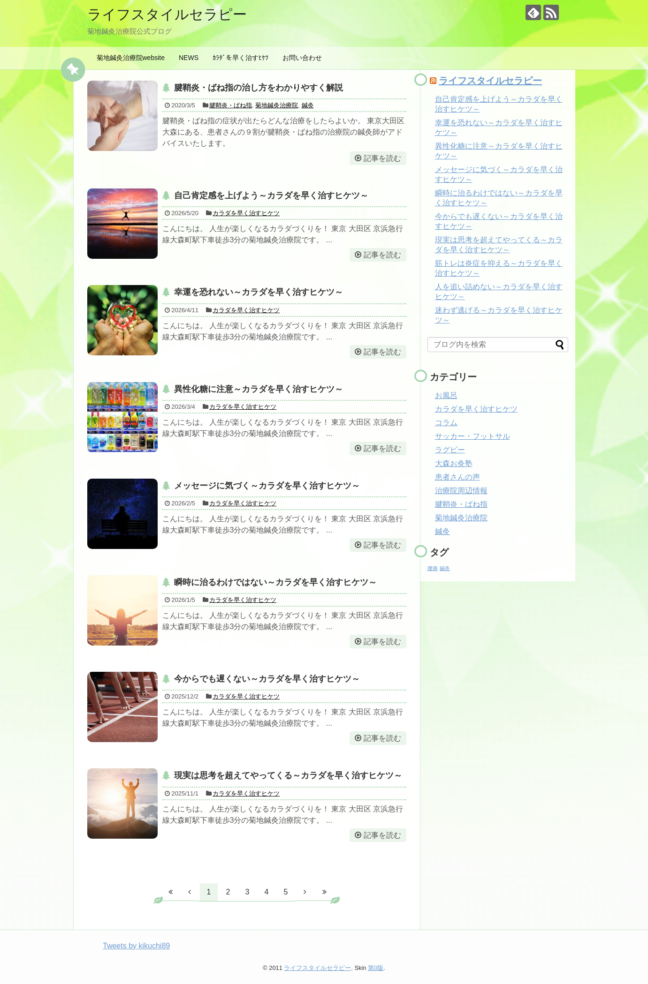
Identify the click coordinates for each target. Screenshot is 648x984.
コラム (446, 423)
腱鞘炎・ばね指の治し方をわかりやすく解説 (258, 87)
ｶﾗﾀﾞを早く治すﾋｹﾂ (240, 57)
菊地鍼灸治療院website (131, 57)
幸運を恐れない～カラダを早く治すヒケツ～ (258, 292)
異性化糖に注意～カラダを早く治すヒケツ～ (258, 389)
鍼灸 (308, 105)
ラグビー (450, 450)
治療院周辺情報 (461, 491)
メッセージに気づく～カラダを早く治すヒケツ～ (267, 485)
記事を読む (382, 158)
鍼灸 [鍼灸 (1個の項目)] (445, 568)
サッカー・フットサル (472, 436)
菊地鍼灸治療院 (276, 105)
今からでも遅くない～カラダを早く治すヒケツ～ (267, 679)
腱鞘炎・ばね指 (230, 105)
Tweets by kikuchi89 (136, 946)
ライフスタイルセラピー (167, 14)
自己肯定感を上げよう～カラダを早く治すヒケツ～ (271, 195)
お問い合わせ (302, 57)
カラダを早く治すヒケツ (246, 213)
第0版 (375, 967)
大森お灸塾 (454, 463)
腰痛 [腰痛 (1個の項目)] (432, 568)
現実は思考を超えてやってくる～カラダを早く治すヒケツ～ (288, 775)
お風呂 (446, 395)
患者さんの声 (457, 477)
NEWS (188, 57)
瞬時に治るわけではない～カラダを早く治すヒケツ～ (275, 582)
